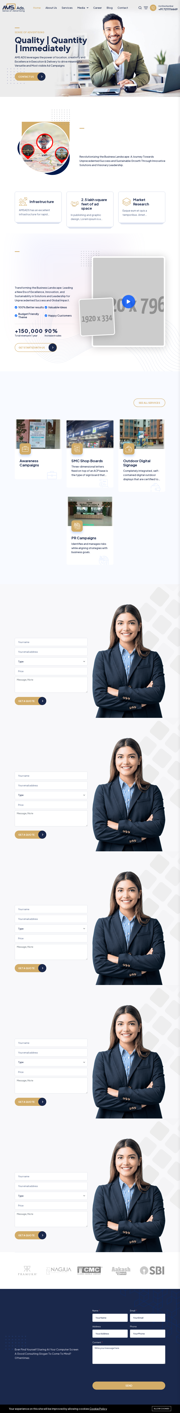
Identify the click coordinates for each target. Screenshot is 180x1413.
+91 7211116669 (168, 9)
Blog (110, 7)
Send (128, 1385)
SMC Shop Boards (87, 460)
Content (96, 1342)
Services (67, 7)
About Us (51, 7)
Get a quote (26, 701)
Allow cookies (161, 1408)
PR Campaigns (83, 538)
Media (81, 7)
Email (132, 1310)
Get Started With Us (32, 347)
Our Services (27, 73)
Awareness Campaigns (29, 462)
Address (96, 1326)
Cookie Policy (98, 1408)
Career (97, 7)
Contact (123, 7)
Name (95, 1310)
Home (37, 7)
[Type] (51, 661)
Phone (133, 1326)
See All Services (149, 402)
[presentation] (117, 1372)
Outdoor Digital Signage (136, 462)
